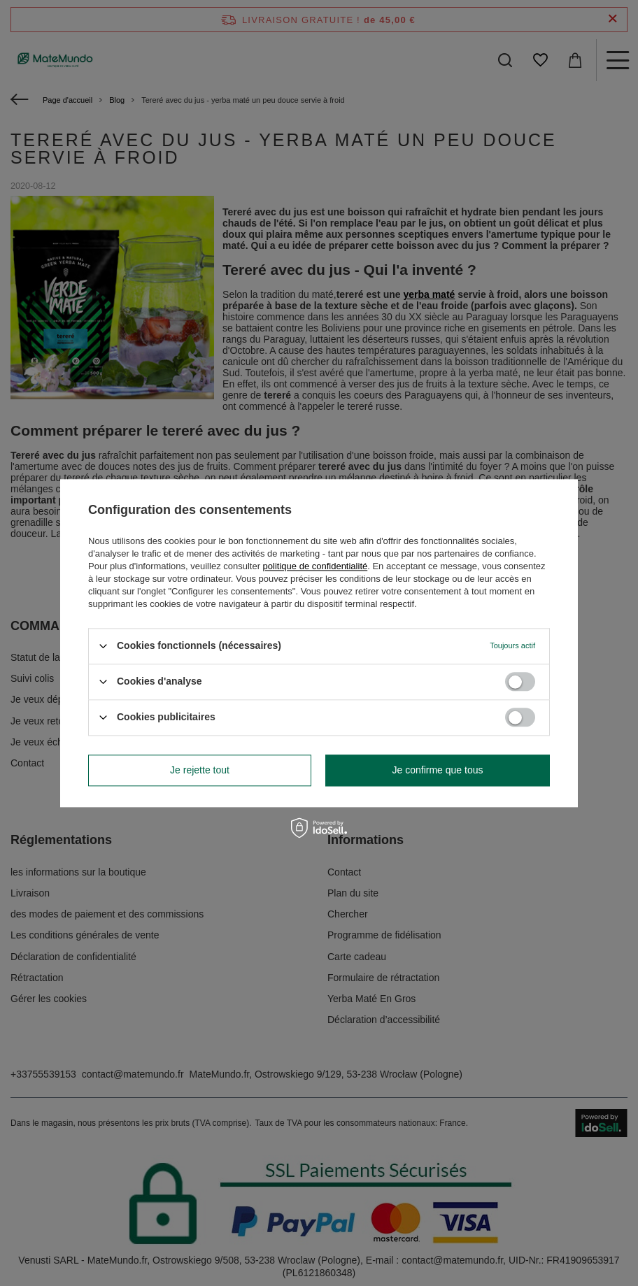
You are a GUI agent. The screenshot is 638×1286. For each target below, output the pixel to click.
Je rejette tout (199, 770)
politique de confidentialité (315, 566)
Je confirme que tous (437, 770)
